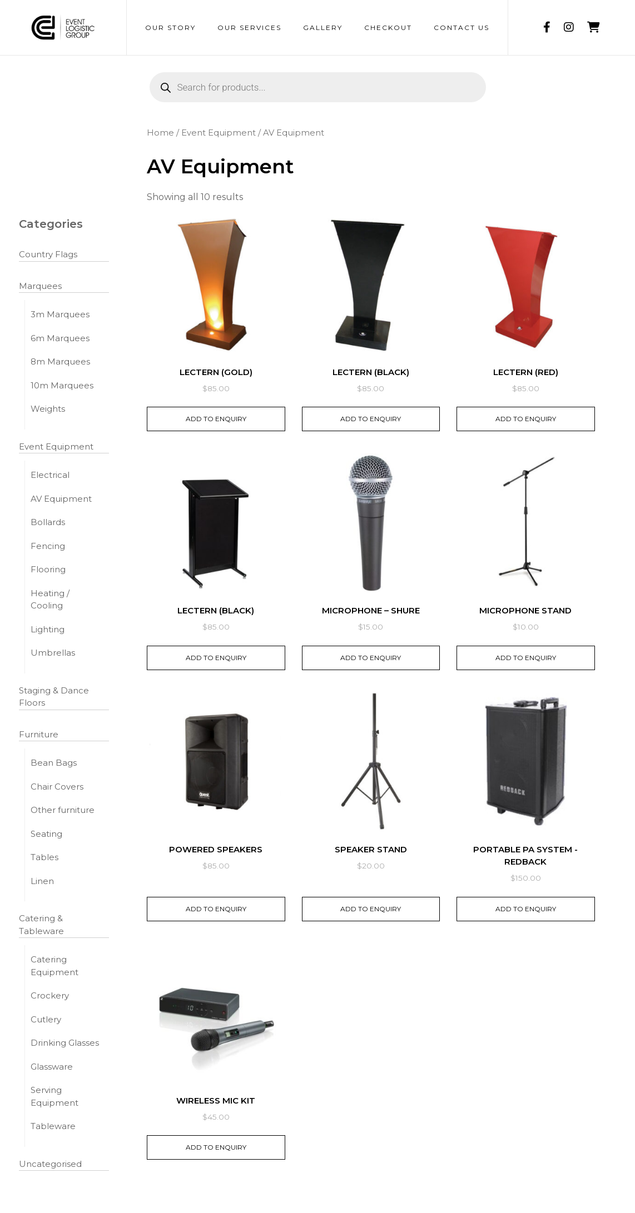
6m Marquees (60, 338)
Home (160, 133)
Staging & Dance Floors (54, 696)
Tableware (53, 1126)
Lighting (48, 629)
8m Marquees (60, 361)
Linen (42, 881)
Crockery (50, 995)
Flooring (48, 569)
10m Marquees (62, 385)
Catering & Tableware (41, 924)
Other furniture (63, 810)
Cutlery (46, 1019)
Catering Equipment (54, 965)
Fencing (48, 546)
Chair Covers (57, 786)
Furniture (38, 734)
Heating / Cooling (50, 599)
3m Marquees (60, 314)
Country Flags (48, 254)
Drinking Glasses (65, 1042)
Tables (44, 857)
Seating (46, 833)
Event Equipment (56, 446)
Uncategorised (50, 1164)
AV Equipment (61, 498)
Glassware (52, 1066)
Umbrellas (53, 652)
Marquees (40, 286)
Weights (48, 408)
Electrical (50, 475)
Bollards (48, 522)
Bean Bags (54, 762)
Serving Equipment (54, 1096)
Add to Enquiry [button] (216, 419)
